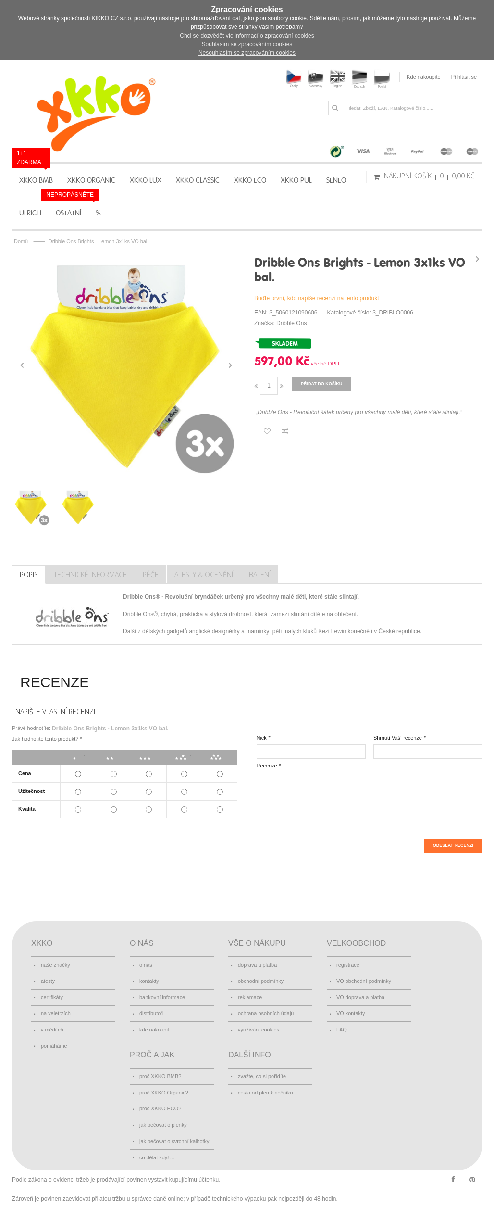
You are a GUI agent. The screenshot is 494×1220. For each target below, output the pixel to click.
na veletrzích (56, 1013)
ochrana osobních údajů (266, 1013)
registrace (347, 965)
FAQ (341, 1029)
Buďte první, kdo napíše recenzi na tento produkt (316, 298)
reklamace (250, 997)
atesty (48, 981)
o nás (145, 965)
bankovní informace (162, 997)
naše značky (55, 965)
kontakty (149, 981)
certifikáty (52, 997)
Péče (151, 574)
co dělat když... (156, 1157)
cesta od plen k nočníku (265, 1092)
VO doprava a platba (360, 997)
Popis (29, 574)
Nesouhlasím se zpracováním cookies (247, 53)
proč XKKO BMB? (160, 1076)
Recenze (267, 765)
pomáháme (54, 1046)
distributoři (151, 1013)
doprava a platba (257, 965)
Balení (260, 574)
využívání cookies (258, 1029)
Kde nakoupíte (423, 77)
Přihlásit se (464, 77)
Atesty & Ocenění (203, 574)
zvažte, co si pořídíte (262, 1076)
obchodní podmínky (261, 981)
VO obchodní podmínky (363, 981)
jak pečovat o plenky (163, 1125)
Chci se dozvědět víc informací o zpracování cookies (247, 35)
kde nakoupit (154, 1029)
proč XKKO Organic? (163, 1092)
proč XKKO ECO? (160, 1108)
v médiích (52, 1029)
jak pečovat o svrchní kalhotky (174, 1141)
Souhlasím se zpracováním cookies (247, 44)
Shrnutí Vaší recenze (397, 738)
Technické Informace (90, 574)
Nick (262, 738)
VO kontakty (350, 1013)
